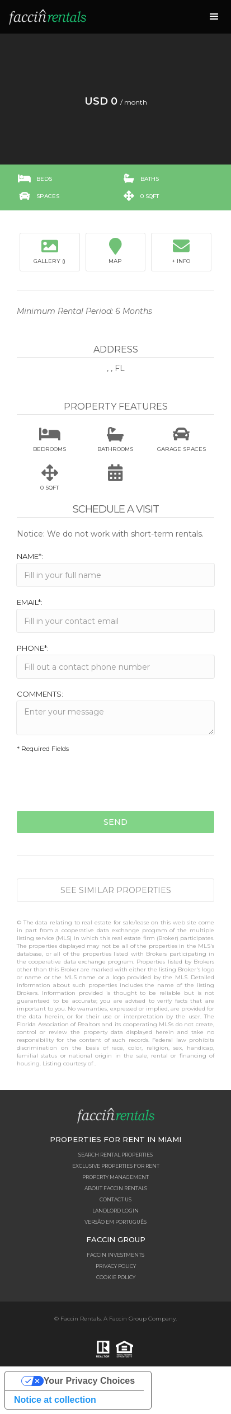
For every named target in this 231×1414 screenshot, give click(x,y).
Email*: (30, 602)
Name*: (30, 556)
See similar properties (115, 890)
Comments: (40, 693)
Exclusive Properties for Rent (115, 1166)
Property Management (115, 1177)
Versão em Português (115, 1222)
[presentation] (102, 783)
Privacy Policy (116, 1266)
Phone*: (33, 647)
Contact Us (115, 1199)
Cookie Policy (115, 1277)
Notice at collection (55, 1399)
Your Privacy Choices (89, 1380)
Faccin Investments (115, 1255)
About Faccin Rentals (115, 1188)
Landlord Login (115, 1211)
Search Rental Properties (115, 1155)
